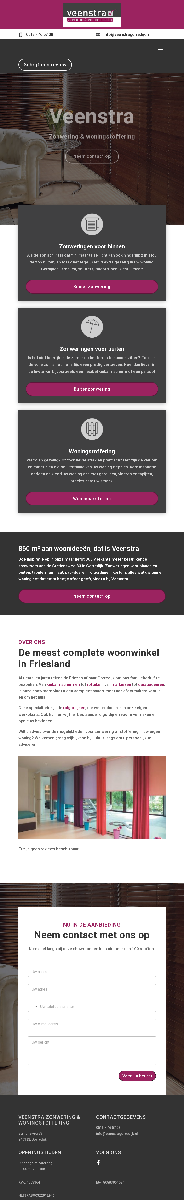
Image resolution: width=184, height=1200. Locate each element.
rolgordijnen (74, 707)
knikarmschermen (63, 684)
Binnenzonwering (91, 286)
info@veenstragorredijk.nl (127, 34)
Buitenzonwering (92, 388)
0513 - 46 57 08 (39, 34)
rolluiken (95, 684)
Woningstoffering (92, 498)
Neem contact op (92, 596)
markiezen (121, 684)
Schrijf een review (45, 65)
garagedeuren (151, 684)
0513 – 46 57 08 (108, 1128)
